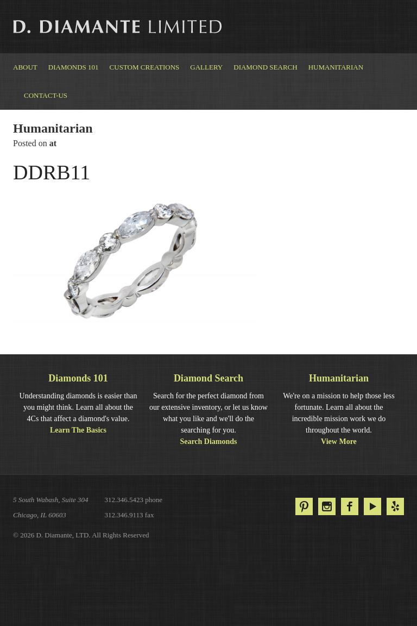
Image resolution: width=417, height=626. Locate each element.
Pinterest (304, 506)
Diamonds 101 (73, 67)
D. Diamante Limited (118, 26)
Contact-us (45, 95)
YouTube (372, 506)
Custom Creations (145, 67)
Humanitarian (336, 67)
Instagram (327, 506)
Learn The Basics (78, 430)
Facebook (349, 506)
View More (339, 441)
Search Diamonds (208, 441)
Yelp (395, 506)
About (25, 67)
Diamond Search (265, 67)
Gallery (206, 67)
